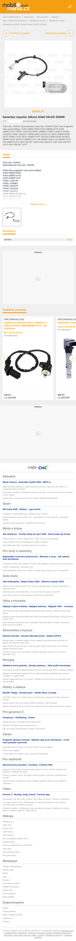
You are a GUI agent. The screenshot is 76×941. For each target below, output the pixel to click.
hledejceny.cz (8, 822)
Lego (5, 877)
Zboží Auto (7, 849)
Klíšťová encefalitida (11, 750)
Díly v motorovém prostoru (14, 20)
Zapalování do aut (38, 20)
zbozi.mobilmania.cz (12, 17)
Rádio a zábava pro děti (12, 915)
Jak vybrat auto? (9, 855)
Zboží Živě (7, 825)
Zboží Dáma (8, 832)
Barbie (5, 873)
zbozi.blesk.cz (8, 835)
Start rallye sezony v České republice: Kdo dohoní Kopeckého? (28, 595)
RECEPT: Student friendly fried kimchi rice (20, 725)
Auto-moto (28, 17)
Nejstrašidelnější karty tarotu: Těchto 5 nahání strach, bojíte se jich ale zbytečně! (35, 570)
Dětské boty (7, 890)
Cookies (41, 935)
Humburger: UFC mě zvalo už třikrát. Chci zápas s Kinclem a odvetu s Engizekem (36, 799)
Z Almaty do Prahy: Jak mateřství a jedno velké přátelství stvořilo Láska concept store (37, 564)
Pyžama (6, 880)
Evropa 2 (6, 922)
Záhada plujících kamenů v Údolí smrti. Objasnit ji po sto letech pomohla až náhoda (37, 706)
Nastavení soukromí (54, 935)
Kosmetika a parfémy (11, 883)
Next (72, 358)
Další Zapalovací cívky (14, 319)
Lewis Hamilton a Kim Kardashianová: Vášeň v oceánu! (25, 542)
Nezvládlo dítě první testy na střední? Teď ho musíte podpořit (28, 747)
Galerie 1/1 (38, 111)
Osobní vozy (8, 828)
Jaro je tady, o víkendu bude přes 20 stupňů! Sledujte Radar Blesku (30, 498)
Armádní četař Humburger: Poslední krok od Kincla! (24, 523)
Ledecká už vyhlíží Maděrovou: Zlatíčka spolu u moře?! (25, 514)
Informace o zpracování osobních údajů (20, 935)
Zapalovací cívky (56, 20)
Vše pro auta (42, 17)
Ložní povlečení (9, 894)
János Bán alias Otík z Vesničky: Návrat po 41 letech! (24, 545)
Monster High (8, 870)
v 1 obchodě (10, 397)
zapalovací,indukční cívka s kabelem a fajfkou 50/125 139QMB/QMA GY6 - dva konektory (25, 325)
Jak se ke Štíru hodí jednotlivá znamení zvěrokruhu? (24, 729)
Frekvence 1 (8, 918)
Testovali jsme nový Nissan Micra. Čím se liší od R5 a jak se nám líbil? (31, 592)
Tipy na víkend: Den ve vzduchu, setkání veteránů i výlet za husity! (30, 703)
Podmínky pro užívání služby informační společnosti (49, 933)
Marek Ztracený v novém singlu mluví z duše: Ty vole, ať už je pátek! (31, 539)
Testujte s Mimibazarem (12, 867)
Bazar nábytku (8, 897)
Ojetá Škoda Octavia (11, 852)
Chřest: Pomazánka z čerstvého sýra (18, 567)
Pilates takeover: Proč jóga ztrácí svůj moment (22, 722)
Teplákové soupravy (11, 887)
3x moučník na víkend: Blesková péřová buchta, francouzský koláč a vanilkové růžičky (38, 670)
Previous (4, 358)
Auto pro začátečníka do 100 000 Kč (17, 845)
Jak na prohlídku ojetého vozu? (15, 839)
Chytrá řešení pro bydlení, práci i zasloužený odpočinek (25, 754)
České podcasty (9, 911)
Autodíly (54, 17)
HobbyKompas (9, 842)
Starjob (6, 908)
